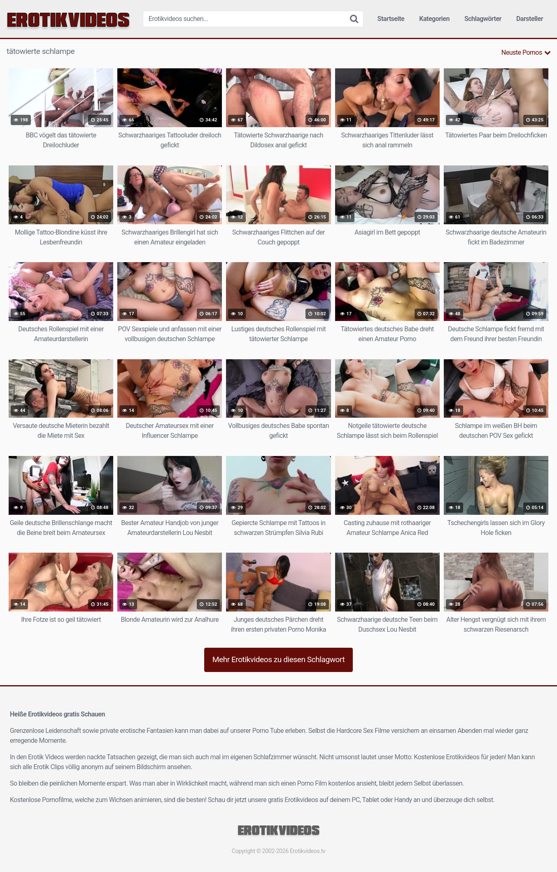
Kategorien (434, 19)
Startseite (391, 19)
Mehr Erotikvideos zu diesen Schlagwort (278, 659)
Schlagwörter (482, 19)
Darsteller (529, 19)
